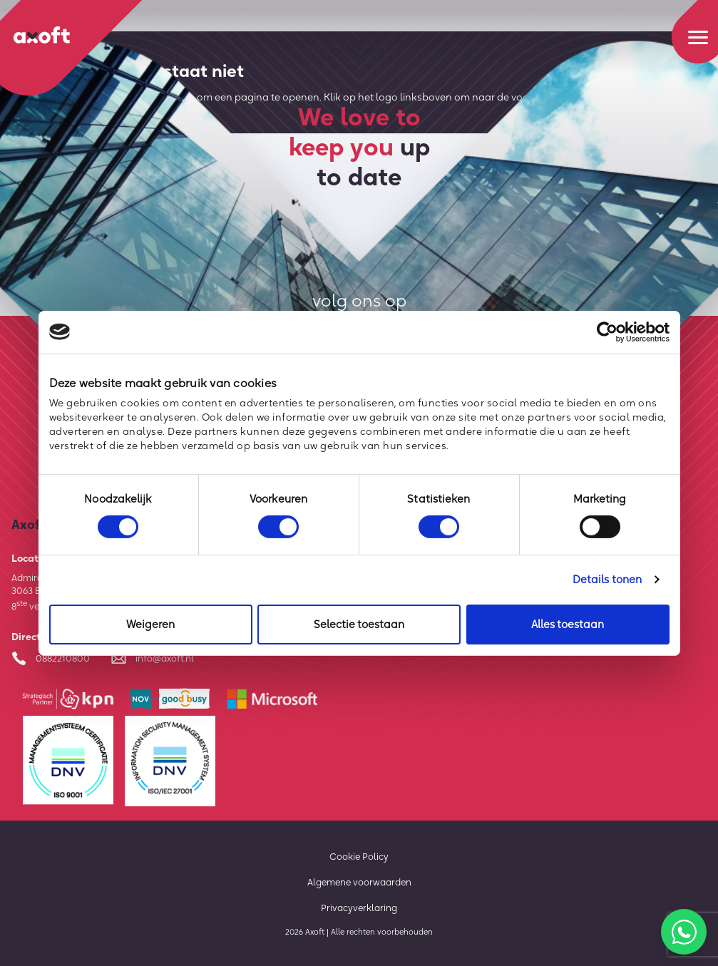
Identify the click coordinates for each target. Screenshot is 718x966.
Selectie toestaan (359, 624)
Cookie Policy (359, 856)
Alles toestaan (567, 624)
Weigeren (150, 624)
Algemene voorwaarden (359, 882)
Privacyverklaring (359, 907)
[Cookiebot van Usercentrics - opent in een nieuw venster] (607, 331)
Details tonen (607, 579)
